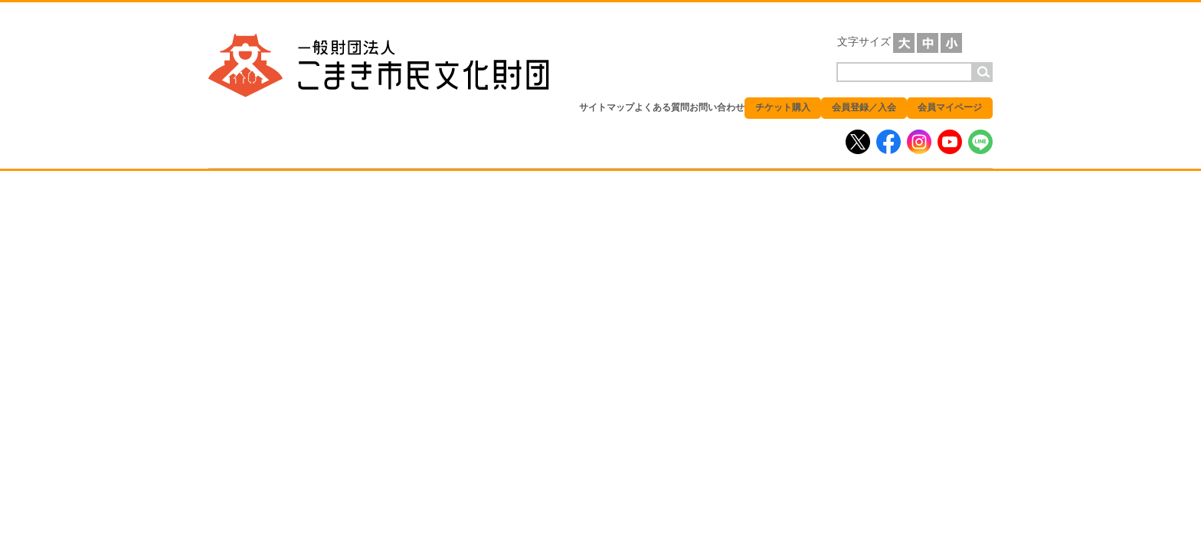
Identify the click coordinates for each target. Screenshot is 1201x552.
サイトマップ (606, 107)
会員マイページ (950, 107)
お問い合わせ (716, 107)
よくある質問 (661, 107)
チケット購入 (782, 107)
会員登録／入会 (864, 107)
